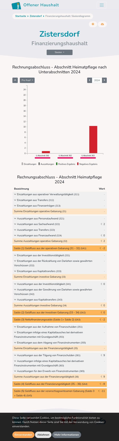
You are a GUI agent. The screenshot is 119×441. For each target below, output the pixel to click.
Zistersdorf (36, 16)
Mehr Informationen (66, 435)
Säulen (59, 52)
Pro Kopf (26, 80)
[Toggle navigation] (102, 5)
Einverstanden (23, 435)
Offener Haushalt (35, 5)
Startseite (20, 16)
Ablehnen (43, 435)
